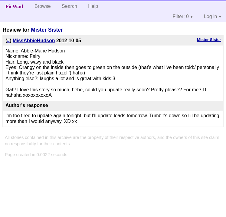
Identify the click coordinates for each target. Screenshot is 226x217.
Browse (42, 6)
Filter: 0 (181, 16)
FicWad (14, 6)
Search (69, 6)
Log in (210, 16)
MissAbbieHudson (34, 40)
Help (93, 6)
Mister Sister (47, 30)
